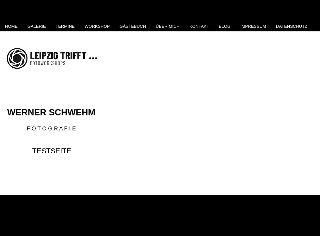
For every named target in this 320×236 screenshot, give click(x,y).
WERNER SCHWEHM (51, 112)
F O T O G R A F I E (51, 129)
